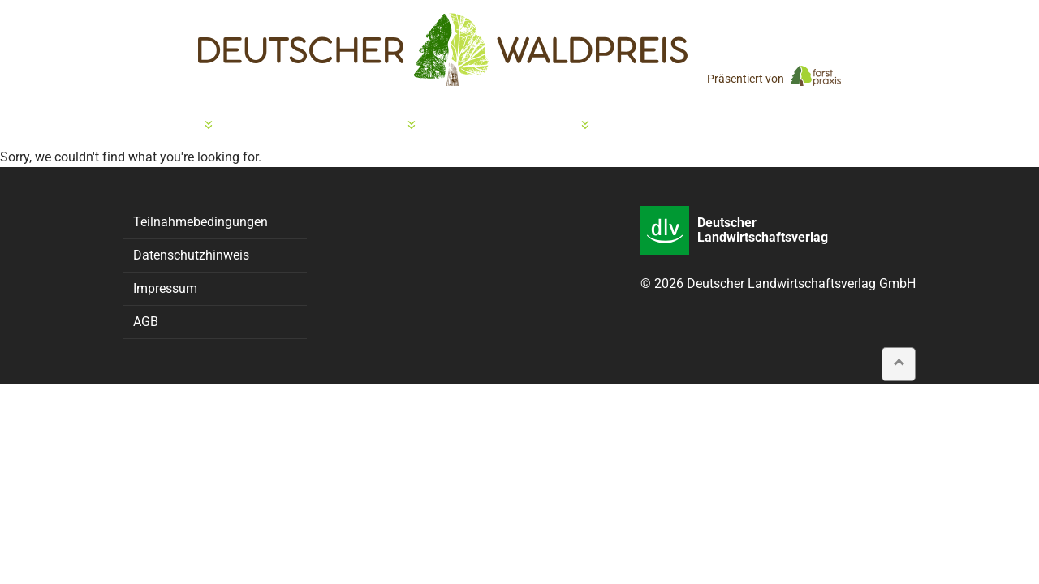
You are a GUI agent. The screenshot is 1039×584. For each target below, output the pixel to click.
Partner (691, 125)
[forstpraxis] (816, 75)
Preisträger (535, 125)
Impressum (165, 288)
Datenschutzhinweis (191, 255)
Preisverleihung (347, 125)
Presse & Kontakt (855, 125)
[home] (443, 49)
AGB (145, 321)
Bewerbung (164, 125)
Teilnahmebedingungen (200, 222)
